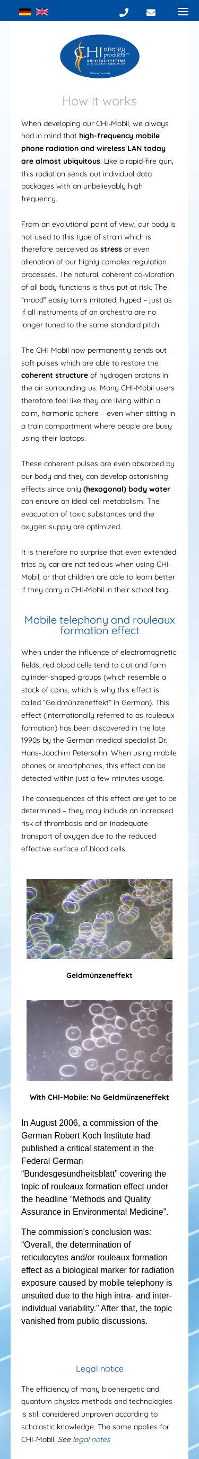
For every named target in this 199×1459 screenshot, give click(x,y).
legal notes (91, 1439)
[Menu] (183, 11)
